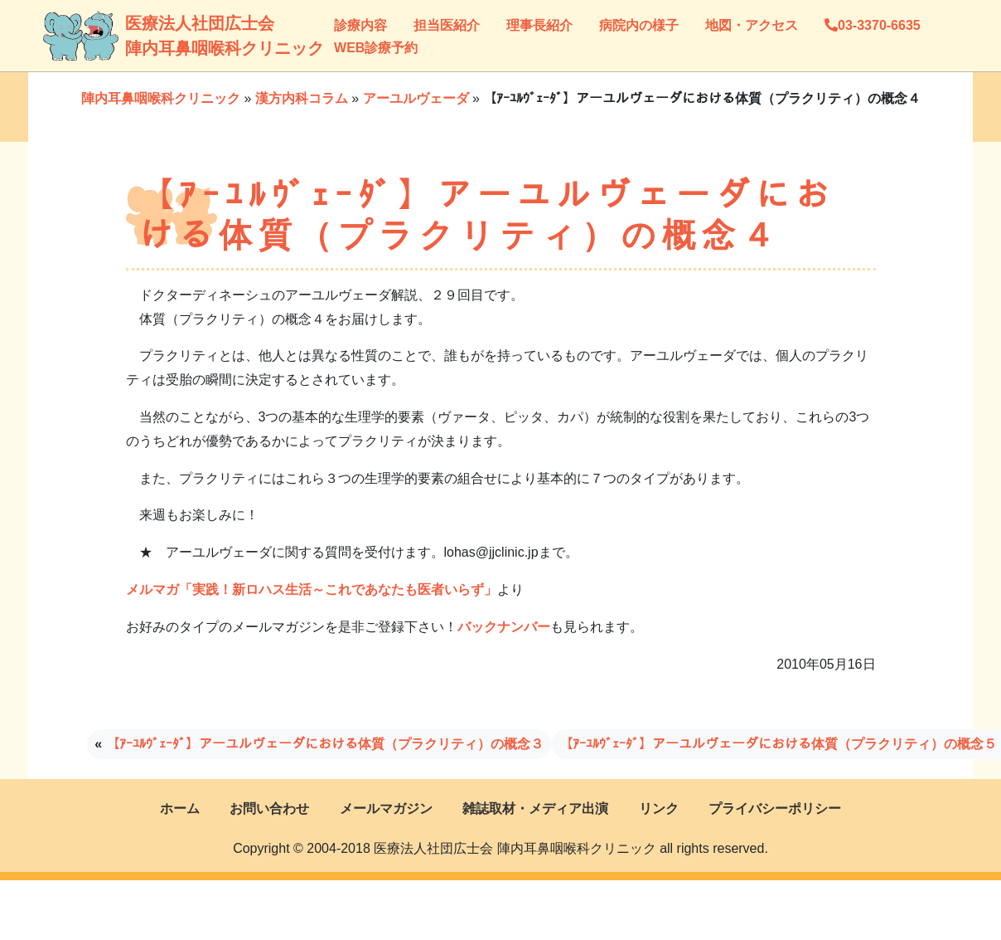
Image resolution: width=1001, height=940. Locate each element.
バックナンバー (503, 627)
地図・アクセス (751, 25)
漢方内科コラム (301, 98)
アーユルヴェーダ (416, 98)
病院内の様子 (639, 25)
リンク (659, 808)
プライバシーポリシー (774, 808)
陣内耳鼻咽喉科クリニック (160, 98)
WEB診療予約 (376, 48)
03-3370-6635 (872, 25)
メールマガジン (386, 808)
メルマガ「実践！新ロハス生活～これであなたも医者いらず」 (311, 589)
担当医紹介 (446, 25)
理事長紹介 (539, 25)
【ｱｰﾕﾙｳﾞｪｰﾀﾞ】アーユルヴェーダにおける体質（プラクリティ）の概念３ (325, 744)
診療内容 (360, 25)
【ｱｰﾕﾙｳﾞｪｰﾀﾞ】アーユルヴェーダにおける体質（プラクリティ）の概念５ (778, 744)
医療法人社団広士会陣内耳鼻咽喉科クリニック (142, 36)
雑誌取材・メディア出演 (535, 808)
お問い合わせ (269, 808)
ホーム (180, 808)
